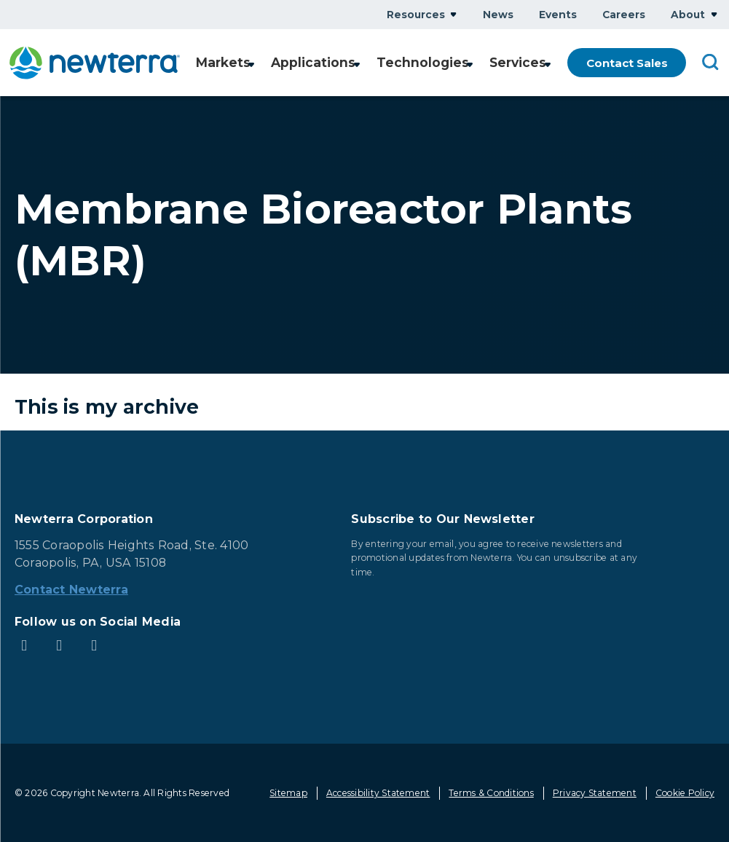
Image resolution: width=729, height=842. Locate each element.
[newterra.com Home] (99, 63)
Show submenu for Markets (261, 63)
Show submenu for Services (547, 63)
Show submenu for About (713, 14)
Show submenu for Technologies (470, 63)
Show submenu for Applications (363, 63)
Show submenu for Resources (453, 14)
